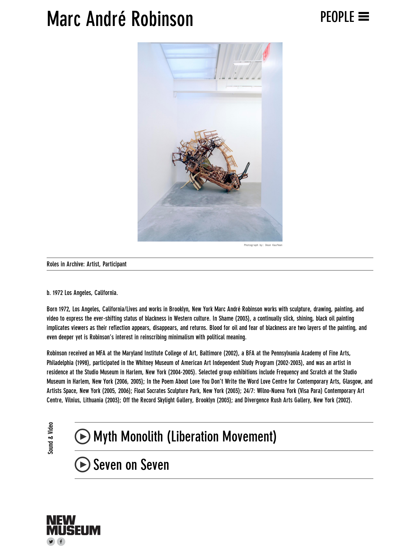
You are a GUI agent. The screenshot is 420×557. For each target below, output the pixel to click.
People (337, 16)
